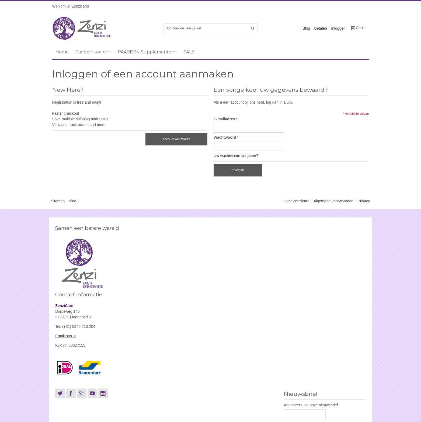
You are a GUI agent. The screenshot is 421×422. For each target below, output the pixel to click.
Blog (306, 28)
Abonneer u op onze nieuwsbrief (311, 338)
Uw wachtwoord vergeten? (236, 156)
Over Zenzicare (296, 201)
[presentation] (325, 382)
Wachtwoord (225, 137)
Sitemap (58, 201)
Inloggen (338, 28)
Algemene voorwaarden (333, 201)
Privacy (363, 201)
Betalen (320, 28)
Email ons (222, 269)
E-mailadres (224, 119)
